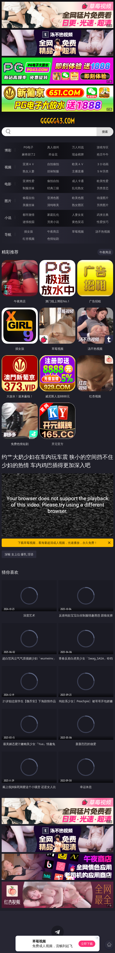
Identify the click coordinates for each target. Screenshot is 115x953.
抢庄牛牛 (102, 154)
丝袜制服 (53, 171)
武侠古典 (102, 215)
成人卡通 (78, 181)
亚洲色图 (53, 198)
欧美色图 (78, 198)
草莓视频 (78, 231)
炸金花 (53, 154)
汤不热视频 (102, 231)
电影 (8, 184)
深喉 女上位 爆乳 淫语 (19, 554)
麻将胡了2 (28, 154)
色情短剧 (53, 239)
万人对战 (78, 147)
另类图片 (102, 205)
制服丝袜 (28, 188)
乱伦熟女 (78, 188)
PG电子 (28, 147)
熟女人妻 (28, 171)
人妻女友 (78, 215)
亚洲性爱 (28, 181)
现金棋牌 (78, 154)
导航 (8, 234)
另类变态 (102, 188)
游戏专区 (102, 147)
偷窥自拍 (28, 198)
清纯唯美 (53, 205)
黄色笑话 (78, 222)
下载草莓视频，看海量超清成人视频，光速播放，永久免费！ (64, 542)
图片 (8, 200)
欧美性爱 (102, 181)
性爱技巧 (102, 222)
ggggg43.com (57, 121)
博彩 (8, 150)
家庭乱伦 (53, 215)
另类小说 (53, 222)
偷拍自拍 (53, 181)
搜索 (105, 132)
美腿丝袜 (28, 205)
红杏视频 (28, 239)
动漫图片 (102, 198)
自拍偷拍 (53, 164)
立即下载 (87, 944)
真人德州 (53, 147)
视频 (8, 167)
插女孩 (28, 231)
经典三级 (53, 188)
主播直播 (78, 171)
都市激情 (28, 215)
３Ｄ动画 (102, 164)
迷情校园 (28, 222)
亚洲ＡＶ (28, 164)
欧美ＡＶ (78, 164)
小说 (8, 217)
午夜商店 (53, 231)
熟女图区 (78, 205)
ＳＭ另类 (102, 171)
